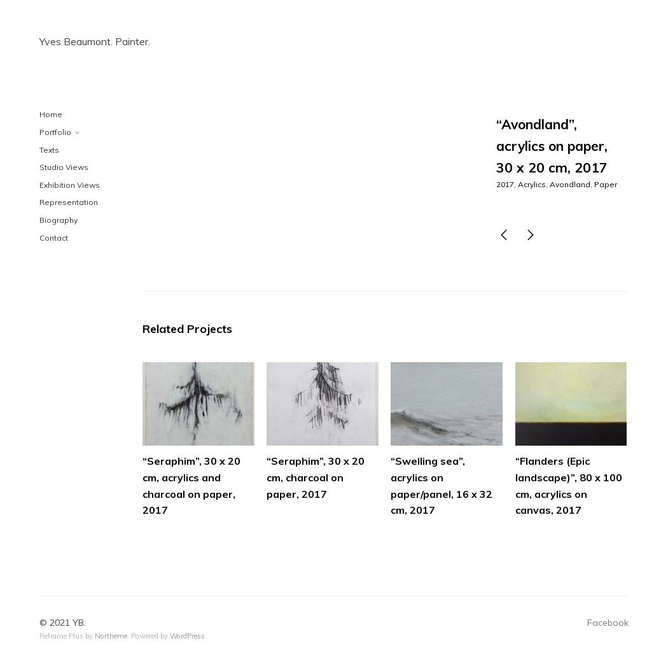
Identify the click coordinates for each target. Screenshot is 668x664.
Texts (49, 150)
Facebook (608, 622)
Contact (53, 238)
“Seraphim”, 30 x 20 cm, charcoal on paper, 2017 (316, 477)
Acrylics (532, 184)
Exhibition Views (69, 185)
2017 (505, 184)
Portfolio (55, 132)
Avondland (570, 184)
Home (50, 114)
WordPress (187, 636)
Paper (605, 184)
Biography (58, 220)
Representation (68, 202)
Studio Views (63, 167)
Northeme (111, 636)
